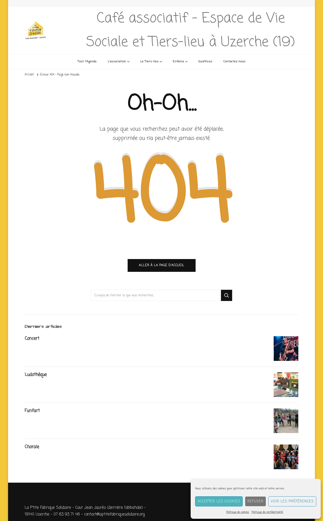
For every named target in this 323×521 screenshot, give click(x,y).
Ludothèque (36, 375)
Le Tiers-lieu (149, 61)
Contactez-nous (234, 61)
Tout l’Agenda (87, 61)
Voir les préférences (292, 501)
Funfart (32, 411)
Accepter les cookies (219, 501)
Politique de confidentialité (267, 512)
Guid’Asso (205, 61)
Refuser (255, 501)
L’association (117, 61)
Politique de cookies (237, 512)
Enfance (178, 61)
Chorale (32, 447)
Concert (32, 339)
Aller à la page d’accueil (161, 265)
